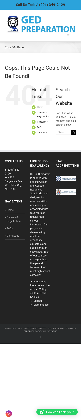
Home (40, 107)
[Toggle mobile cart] (67, 35)
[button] (57, 412)
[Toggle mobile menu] (74, 35)
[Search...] (63, 132)
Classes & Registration (14, 219)
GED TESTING (51, 331)
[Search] (73, 132)
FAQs (39, 127)
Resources (42, 121)
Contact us (42, 132)
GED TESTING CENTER (34, 331)
